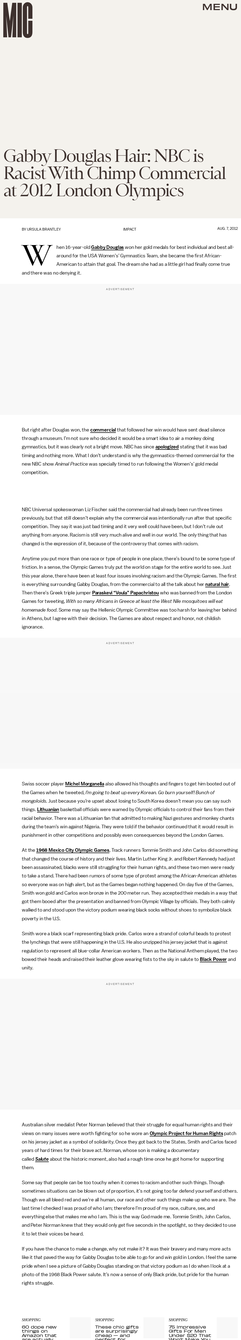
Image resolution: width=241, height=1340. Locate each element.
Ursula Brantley (44, 229)
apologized (167, 446)
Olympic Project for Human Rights (186, 1133)
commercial (103, 429)
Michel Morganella (84, 783)
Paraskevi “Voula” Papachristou (125, 592)
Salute (42, 1159)
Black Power (213, 959)
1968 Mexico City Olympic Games (72, 850)
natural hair (217, 584)
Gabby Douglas (107, 247)
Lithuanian (48, 809)
